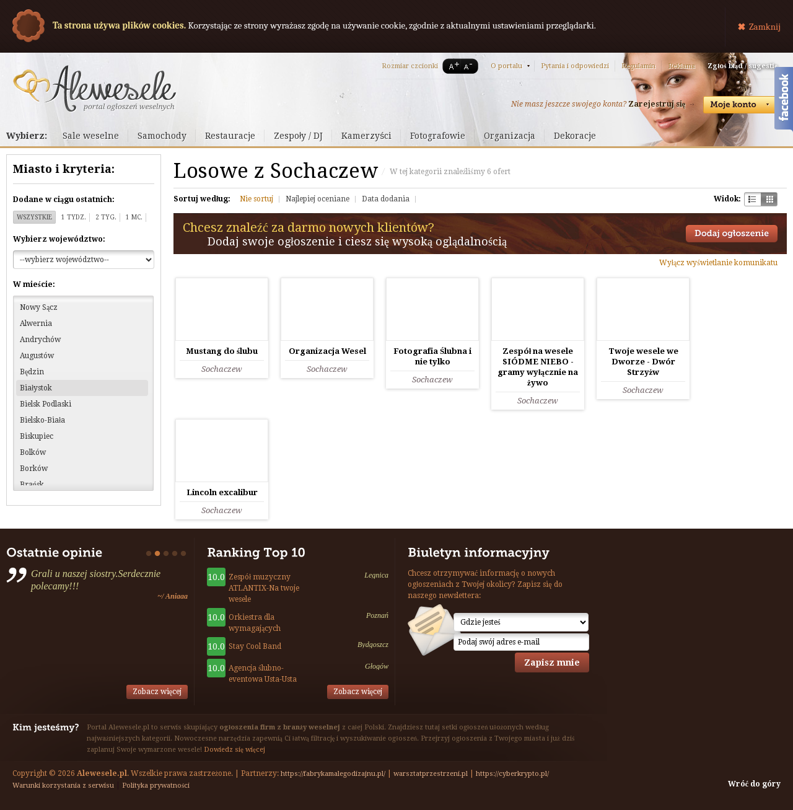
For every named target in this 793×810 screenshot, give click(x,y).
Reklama (681, 66)
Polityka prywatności (156, 785)
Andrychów (40, 339)
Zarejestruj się (656, 104)
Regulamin (638, 66)
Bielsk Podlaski (45, 404)
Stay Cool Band (255, 646)
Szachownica (752, 199)
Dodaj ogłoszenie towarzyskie (732, 233)
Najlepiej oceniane (317, 199)
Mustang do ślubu (222, 351)
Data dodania (386, 199)
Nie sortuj (256, 199)
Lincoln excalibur (222, 492)
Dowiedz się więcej (234, 750)
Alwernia (36, 323)
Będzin (32, 372)
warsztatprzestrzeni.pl (430, 774)
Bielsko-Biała (42, 420)
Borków (34, 468)
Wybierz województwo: (59, 239)
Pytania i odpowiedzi (575, 66)
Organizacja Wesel (327, 351)
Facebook (783, 101)
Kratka (769, 199)
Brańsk (32, 484)
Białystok (36, 388)
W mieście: (34, 284)
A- (470, 66)
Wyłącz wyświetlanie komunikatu (718, 262)
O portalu (506, 66)
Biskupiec (36, 436)
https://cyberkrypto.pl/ (512, 774)
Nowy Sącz (39, 307)
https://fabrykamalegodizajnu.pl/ (333, 774)
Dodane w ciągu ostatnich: (64, 199)
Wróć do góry (754, 784)
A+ (451, 66)
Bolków (33, 452)
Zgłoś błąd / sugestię (743, 66)
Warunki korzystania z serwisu (63, 785)
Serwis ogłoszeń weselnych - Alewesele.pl (94, 88)
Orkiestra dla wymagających (255, 623)
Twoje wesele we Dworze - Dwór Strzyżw (643, 361)
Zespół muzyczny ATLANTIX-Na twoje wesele (264, 588)
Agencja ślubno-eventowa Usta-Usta (263, 674)
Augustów (37, 355)
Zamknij (765, 26)
